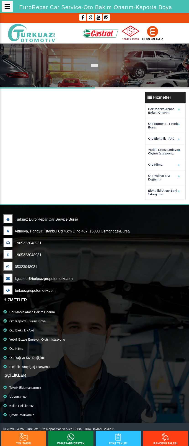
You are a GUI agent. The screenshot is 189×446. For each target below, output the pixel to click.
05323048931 (20, 267)
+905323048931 (22, 243)
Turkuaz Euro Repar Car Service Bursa (40, 219)
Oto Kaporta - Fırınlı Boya (163, 125)
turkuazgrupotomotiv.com (29, 290)
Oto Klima (155, 165)
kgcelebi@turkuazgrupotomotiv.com (38, 279)
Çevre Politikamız (18, 415)
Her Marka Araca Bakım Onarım (161, 111)
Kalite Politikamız (18, 406)
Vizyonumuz (15, 396)
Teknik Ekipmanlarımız (22, 387)
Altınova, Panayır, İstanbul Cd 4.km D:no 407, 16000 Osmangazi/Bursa (66, 231)
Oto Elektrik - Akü (161, 139)
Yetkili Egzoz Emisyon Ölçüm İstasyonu (164, 151)
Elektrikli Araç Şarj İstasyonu (162, 192)
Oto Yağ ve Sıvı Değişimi (159, 177)
